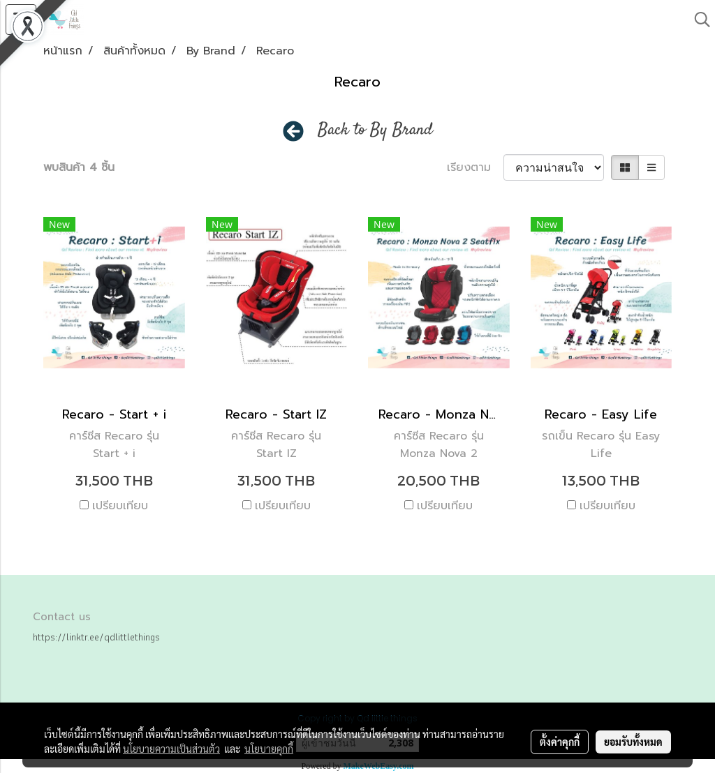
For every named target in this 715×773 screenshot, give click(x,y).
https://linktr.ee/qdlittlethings (96, 637)
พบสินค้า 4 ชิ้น (79, 167)
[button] (698, 19)
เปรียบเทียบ (120, 505)
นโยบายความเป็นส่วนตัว (171, 748)
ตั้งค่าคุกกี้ (560, 741)
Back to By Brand (375, 130)
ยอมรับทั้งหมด (633, 741)
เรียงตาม (475, 167)
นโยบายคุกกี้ (268, 748)
